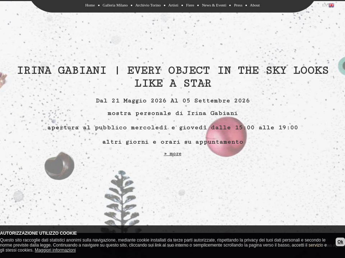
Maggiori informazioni (55, 250)
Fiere (190, 5)
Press (238, 5)
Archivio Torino (148, 5)
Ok (340, 241)
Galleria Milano (115, 5)
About (255, 5)
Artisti (173, 5)
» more (172, 154)
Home (90, 5)
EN (328, 5)
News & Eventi (214, 5)
